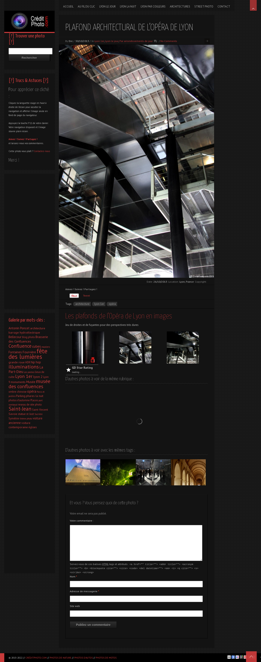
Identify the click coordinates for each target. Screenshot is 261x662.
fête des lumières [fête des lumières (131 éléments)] (28, 354)
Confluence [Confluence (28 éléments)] (20, 346)
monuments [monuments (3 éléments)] (18, 382)
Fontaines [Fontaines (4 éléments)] (15, 352)
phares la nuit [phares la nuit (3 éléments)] (34, 396)
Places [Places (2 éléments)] (34, 400)
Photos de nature (60, 657)
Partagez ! (31, 139)
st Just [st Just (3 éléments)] (30, 414)
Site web (75, 605)
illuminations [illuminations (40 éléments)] (24, 366)
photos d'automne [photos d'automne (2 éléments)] (19, 400)
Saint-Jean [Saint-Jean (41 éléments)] (20, 408)
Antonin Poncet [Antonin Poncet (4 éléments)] (19, 328)
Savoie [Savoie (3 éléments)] (13, 414)
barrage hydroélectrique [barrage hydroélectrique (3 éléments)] (24, 332)
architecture (82, 304)
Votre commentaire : (82, 520)
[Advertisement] (29, 240)
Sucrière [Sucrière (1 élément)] (38, 414)
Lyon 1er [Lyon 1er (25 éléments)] (24, 376)
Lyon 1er (99, 41)
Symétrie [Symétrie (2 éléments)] (14, 418)
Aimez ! (12, 139)
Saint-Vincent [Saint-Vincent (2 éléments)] (40, 409)
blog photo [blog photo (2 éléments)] (28, 337)
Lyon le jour (111, 41)
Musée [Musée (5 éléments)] (30, 382)
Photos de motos (106, 657)
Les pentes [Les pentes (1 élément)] (29, 372)
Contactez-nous (42, 151)
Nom (73, 575)
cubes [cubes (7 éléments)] (36, 346)
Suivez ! (21, 139)
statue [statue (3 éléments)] (22, 414)
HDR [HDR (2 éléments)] (27, 362)
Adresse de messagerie (84, 590)
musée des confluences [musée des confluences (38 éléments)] (29, 384)
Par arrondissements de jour (136, 41)
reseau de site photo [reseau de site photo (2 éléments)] (30, 404)
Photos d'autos (83, 657)
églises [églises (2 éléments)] (32, 427)
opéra (112, 304)
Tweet (86, 295)
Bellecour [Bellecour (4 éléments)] (15, 337)
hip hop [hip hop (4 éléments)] (36, 362)
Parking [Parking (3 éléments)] (20, 396)
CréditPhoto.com (36, 657)
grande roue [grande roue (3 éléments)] (17, 362)
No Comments (168, 41)
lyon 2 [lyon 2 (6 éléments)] (38, 376)
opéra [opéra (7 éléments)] (31, 391)
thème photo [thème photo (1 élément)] (26, 418)
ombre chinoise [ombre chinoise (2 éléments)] (18, 391)
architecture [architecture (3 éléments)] (37, 328)
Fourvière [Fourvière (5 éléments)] (29, 352)
